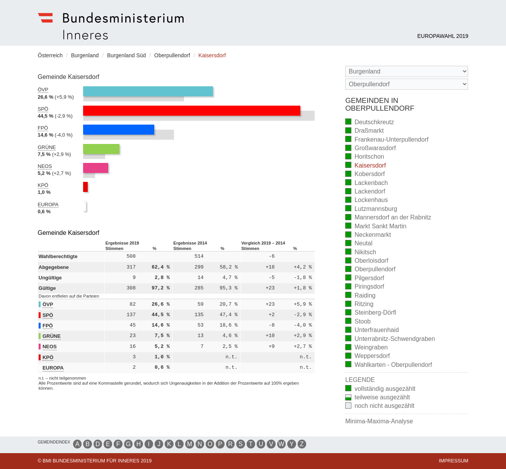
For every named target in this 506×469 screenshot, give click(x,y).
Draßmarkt (364, 131)
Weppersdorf (367, 357)
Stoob (358, 322)
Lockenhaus (366, 201)
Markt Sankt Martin (375, 227)
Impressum (453, 461)
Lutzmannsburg (371, 209)
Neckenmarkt (368, 235)
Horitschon (364, 157)
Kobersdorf (365, 175)
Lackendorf (365, 192)
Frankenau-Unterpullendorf (386, 140)
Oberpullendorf (370, 270)
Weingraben (366, 348)
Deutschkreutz (369, 122)
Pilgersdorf (364, 278)
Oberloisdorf (366, 261)
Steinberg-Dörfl (370, 313)
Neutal (358, 244)
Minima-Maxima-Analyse (379, 421)
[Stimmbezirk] (406, 84)
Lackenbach (366, 183)
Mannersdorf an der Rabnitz (388, 218)
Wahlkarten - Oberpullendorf (388, 365)
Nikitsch (360, 252)
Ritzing (359, 305)
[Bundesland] (406, 71)
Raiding (360, 296)
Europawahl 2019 (442, 36)
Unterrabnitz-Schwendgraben (390, 339)
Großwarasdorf (370, 149)
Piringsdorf (364, 287)
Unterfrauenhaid (372, 331)
